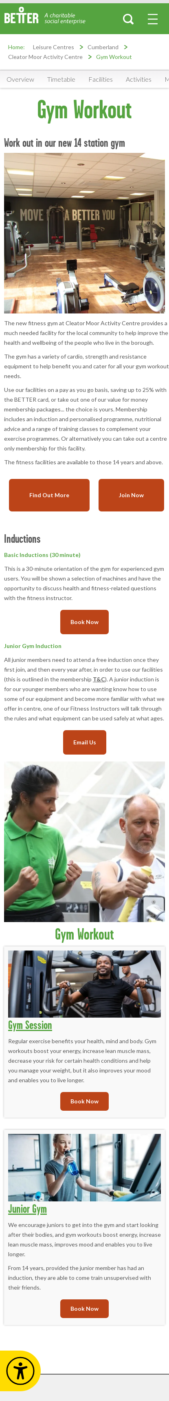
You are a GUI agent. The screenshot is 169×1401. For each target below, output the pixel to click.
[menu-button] (152, 19)
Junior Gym (27, 1208)
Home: (16, 47)
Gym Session (30, 1024)
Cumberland (103, 47)
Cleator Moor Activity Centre (45, 56)
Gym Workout (114, 56)
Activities (138, 79)
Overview (20, 79)
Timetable (61, 79)
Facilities (100, 79)
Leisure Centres (53, 47)
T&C (99, 679)
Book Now (84, 621)
